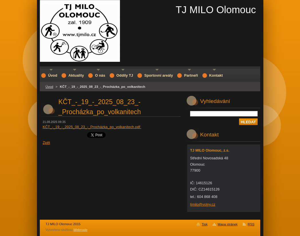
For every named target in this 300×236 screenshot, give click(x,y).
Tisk (205, 224)
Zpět (46, 142)
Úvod (49, 86)
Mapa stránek (228, 224)
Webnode (81, 229)
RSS (251, 224)
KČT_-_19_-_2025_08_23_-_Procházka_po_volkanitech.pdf (92, 127)
